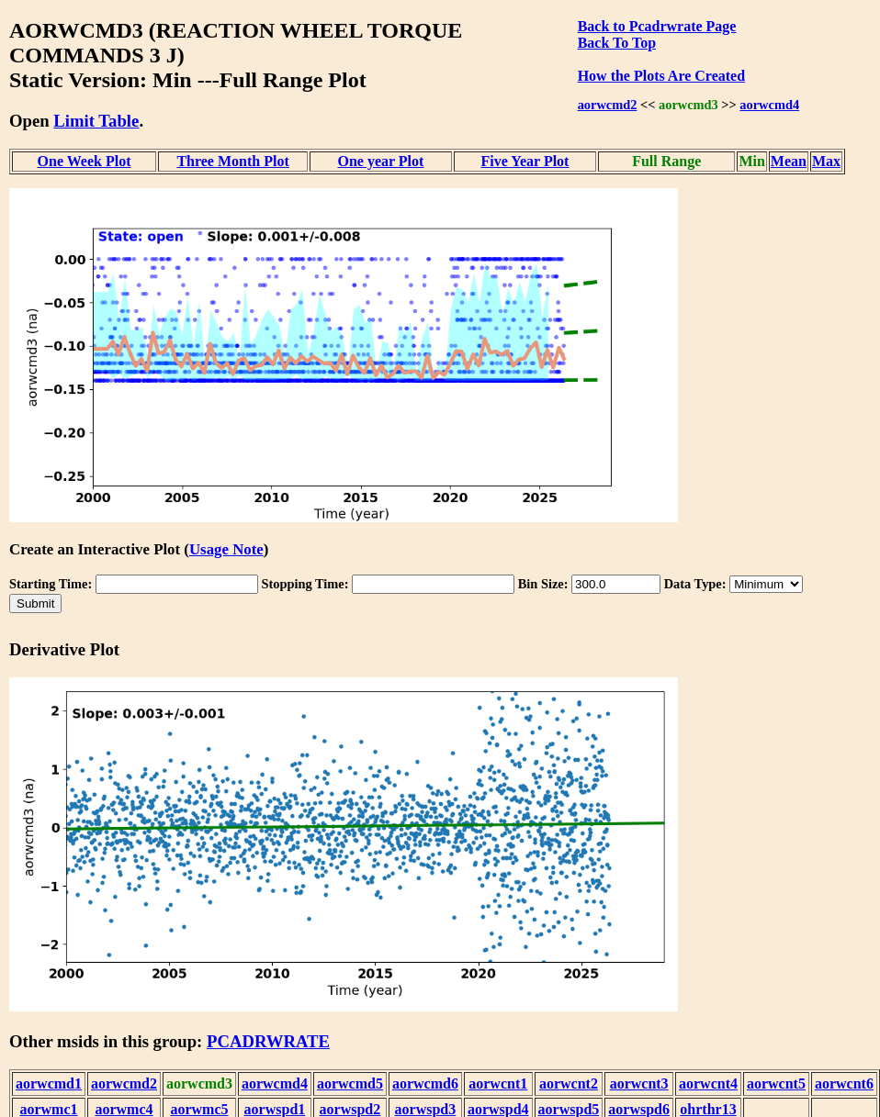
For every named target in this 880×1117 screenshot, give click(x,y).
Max (826, 161)
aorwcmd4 (769, 104)
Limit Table (96, 120)
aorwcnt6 (844, 1083)
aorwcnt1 (497, 1083)
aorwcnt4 (708, 1083)
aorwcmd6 (425, 1083)
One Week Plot (84, 161)
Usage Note (226, 549)
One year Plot (380, 161)
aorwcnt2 (568, 1083)
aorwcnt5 (776, 1083)
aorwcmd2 (607, 104)
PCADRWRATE (268, 1041)
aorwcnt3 (639, 1083)
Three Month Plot (232, 161)
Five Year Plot (524, 161)
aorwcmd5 (350, 1083)
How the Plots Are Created (661, 76)
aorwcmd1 (49, 1083)
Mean (789, 161)
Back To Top (617, 42)
